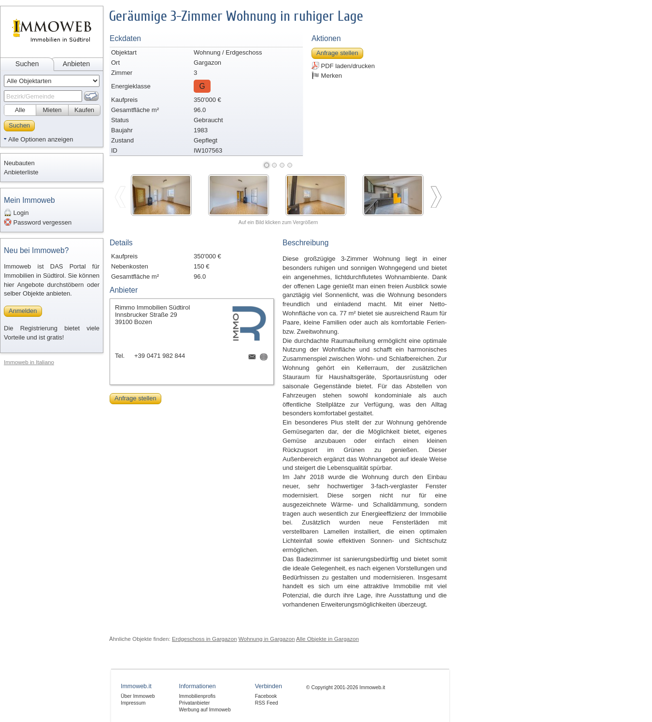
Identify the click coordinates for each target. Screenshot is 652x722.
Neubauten (19, 163)
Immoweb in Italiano (29, 362)
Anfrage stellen (337, 53)
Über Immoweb (138, 696)
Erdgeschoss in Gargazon (204, 639)
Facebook (266, 696)
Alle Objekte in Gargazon (327, 639)
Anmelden (23, 310)
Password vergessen (37, 222)
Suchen (27, 64)
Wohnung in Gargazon (267, 639)
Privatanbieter (194, 703)
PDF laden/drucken (343, 66)
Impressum (133, 703)
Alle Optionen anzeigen (40, 139)
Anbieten (76, 64)
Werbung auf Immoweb (204, 709)
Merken (327, 75)
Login (16, 212)
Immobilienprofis (197, 696)
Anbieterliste (21, 172)
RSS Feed (266, 703)
